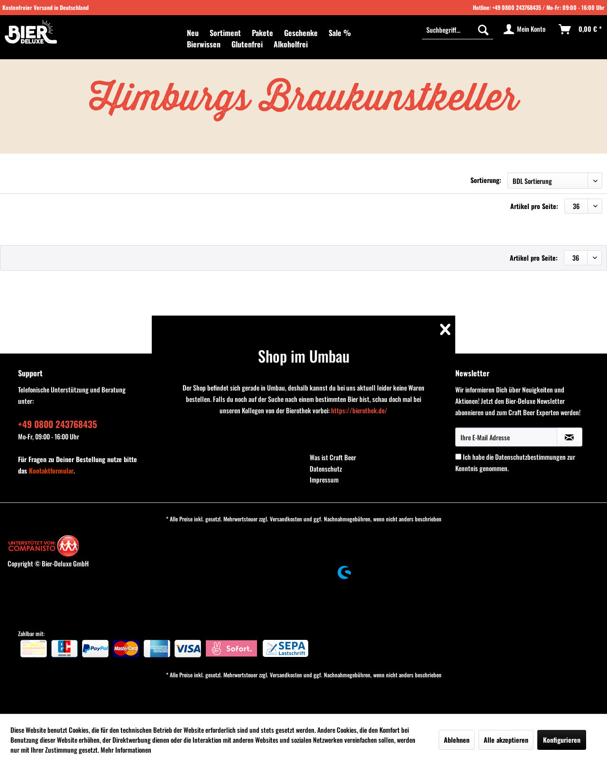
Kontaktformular (51, 470)
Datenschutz (326, 469)
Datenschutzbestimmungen (530, 457)
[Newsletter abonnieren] (569, 437)
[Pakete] (262, 32)
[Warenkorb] (580, 29)
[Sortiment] (225, 32)
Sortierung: (485, 180)
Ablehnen (456, 740)
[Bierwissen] (204, 44)
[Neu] (193, 32)
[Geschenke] (301, 32)
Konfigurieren (561, 740)
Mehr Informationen (126, 750)
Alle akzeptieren (506, 740)
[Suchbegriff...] (457, 29)
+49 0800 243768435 (516, 7)
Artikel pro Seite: (534, 206)
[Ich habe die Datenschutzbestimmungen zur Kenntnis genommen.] (458, 457)
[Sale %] (340, 32)
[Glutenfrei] (247, 44)
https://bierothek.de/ (359, 410)
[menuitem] (192, 32)
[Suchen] (483, 29)
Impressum (324, 479)
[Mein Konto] (525, 29)
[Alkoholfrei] (291, 44)
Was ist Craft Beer (333, 457)
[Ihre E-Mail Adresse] (506, 437)
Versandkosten (286, 519)
